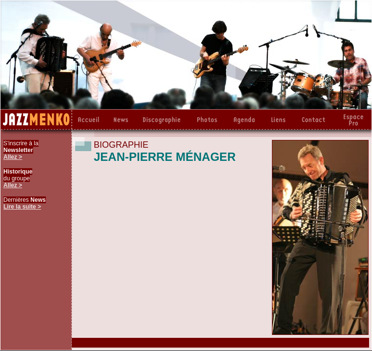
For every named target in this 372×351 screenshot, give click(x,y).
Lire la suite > (22, 206)
